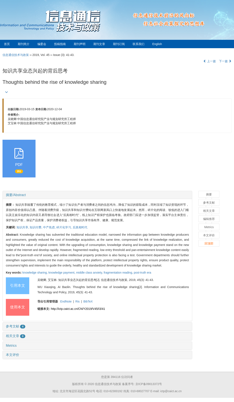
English (157, 44)
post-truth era (142, 272)
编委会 (41, 44)
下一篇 (225, 61)
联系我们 (138, 44)
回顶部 (209, 243)
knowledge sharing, (35, 272)
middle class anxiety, (90, 272)
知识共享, (23, 227)
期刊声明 (79, 44)
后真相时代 (80, 227)
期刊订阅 (119, 44)
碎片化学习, (64, 227)
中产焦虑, (49, 227)
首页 (7, 44)
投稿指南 (60, 44)
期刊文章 (99, 44)
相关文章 (15, 336)
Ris (77, 301)
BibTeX (88, 301)
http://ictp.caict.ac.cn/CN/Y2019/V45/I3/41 (78, 308)
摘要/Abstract (16, 195)
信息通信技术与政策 (16, 55)
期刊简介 (23, 44)
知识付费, (36, 227)
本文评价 (12, 355)
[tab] (97, 195)
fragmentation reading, (119, 272)
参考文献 (15, 326)
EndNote (65, 301)
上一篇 (209, 61)
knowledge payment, (62, 272)
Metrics (11, 345)
